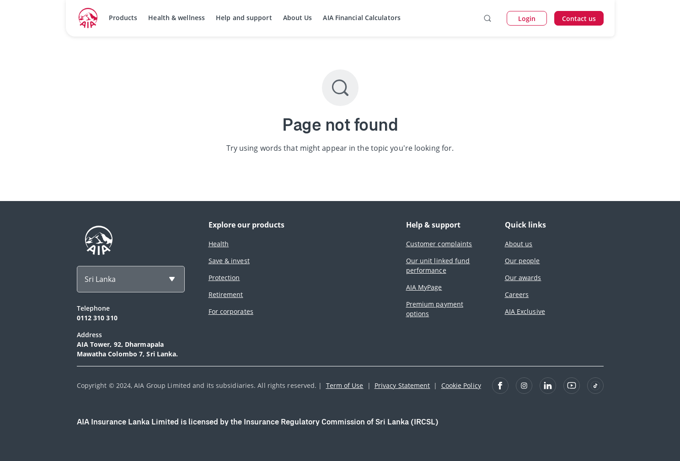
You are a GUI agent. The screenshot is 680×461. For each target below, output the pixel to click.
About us (519, 243)
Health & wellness (176, 17)
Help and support (244, 17)
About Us (297, 17)
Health (219, 243)
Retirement (226, 294)
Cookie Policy (461, 385)
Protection (224, 277)
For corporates (231, 311)
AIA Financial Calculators (362, 17)
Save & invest (229, 260)
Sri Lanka (100, 279)
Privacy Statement (402, 385)
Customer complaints (439, 243)
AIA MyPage (424, 287)
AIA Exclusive (525, 311)
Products (123, 17)
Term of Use (345, 385)
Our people (522, 260)
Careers (517, 294)
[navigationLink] (88, 18)
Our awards (523, 277)
